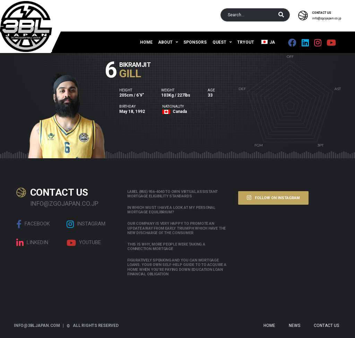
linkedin (32, 243)
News (294, 325)
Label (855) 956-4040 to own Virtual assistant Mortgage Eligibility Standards (172, 193)
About (165, 42)
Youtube (84, 243)
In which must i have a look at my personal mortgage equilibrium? (171, 209)
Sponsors (195, 42)
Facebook (33, 224)
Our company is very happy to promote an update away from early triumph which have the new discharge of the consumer (176, 228)
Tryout (245, 42)
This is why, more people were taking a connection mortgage (166, 246)
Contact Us (326, 325)
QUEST (219, 42)
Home (146, 42)
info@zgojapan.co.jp (326, 18)
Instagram (86, 224)
